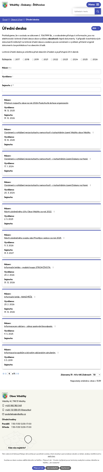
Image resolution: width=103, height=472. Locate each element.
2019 (36, 59)
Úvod (5, 19)
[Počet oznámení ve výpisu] (96, 374)
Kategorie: (7, 59)
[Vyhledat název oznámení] (51, 72)
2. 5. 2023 (8, 219)
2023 (65, 59)
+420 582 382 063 (13, 405)
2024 (75, 59)
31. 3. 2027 (9, 253)
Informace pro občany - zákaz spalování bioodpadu (30, 326)
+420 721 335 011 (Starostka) (18, 410)
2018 (27, 59)
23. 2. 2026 (9, 275)
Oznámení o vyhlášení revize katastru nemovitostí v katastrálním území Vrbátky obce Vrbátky (49, 132)
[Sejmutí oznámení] (51, 89)
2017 (17, 59)
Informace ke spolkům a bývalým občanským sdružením (31, 352)
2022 (55, 59)
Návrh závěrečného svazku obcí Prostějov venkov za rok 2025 (34, 238)
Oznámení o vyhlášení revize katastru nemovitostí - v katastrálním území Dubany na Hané (48, 159)
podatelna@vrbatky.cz (15, 414)
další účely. (51, 456)
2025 (85, 59)
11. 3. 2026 (8, 245)
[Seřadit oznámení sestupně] (11, 68)
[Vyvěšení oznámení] (51, 81)
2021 (46, 59)
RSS (96, 28)
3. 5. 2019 (8, 360)
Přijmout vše (38, 468)
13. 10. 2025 (9, 140)
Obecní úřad (16, 19)
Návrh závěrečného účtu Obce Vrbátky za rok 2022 (30, 211)
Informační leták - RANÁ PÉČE (20, 297)
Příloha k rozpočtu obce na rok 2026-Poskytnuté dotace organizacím (36, 103)
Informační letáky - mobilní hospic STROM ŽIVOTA (29, 267)
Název (6, 67)
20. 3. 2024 (9, 192)
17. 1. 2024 (9, 166)
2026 (95, 59)
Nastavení (65, 468)
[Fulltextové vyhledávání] (84, 11)
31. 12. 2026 (9, 118)
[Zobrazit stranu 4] (9, 373)
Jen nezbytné (52, 468)
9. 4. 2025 (8, 334)
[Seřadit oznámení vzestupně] (11, 67)
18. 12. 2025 (9, 110)
